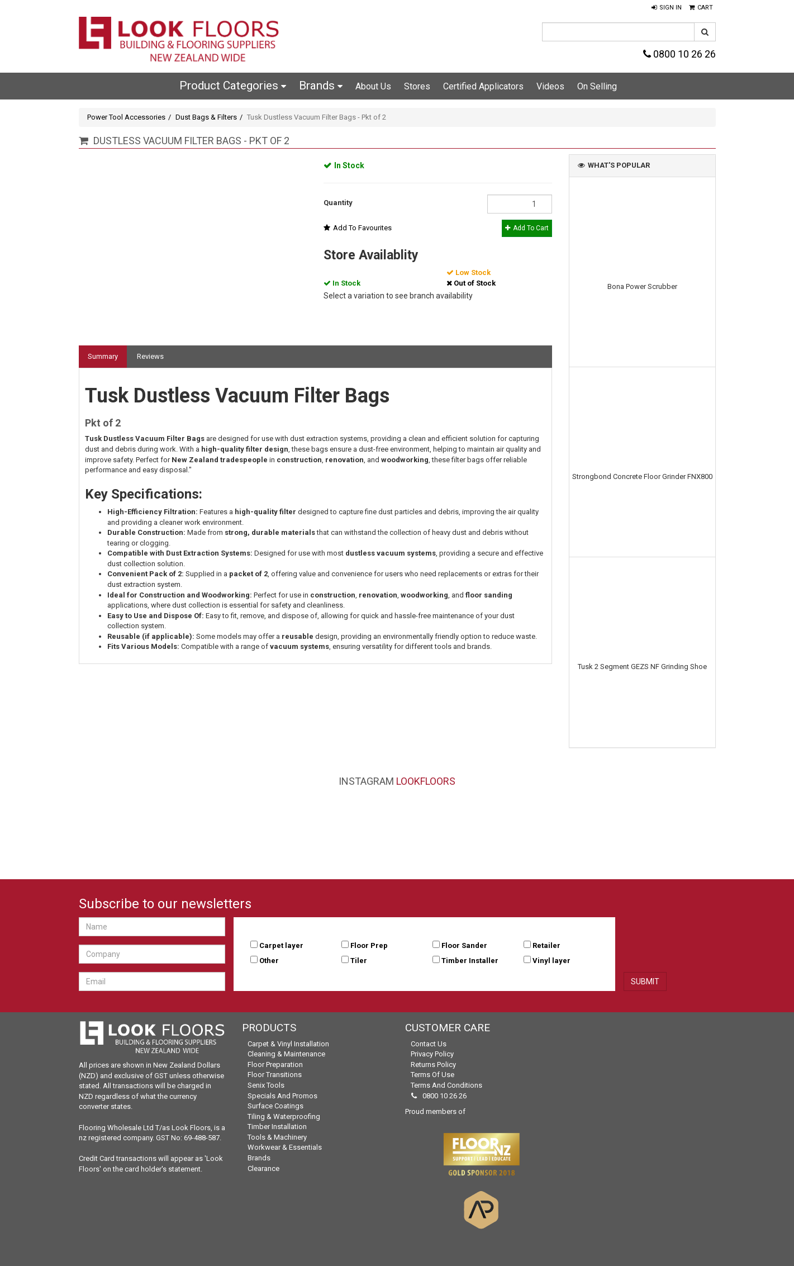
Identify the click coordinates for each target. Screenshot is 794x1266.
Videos (550, 86)
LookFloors (425, 781)
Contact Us (428, 1044)
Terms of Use (432, 1074)
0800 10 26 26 (679, 54)
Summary (103, 356)
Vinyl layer (551, 960)
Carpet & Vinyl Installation (288, 1044)
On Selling (597, 86)
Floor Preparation (275, 1064)
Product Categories (232, 85)
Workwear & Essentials (285, 1147)
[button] (666, 8)
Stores (417, 86)
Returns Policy (433, 1064)
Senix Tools (266, 1085)
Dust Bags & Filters (206, 117)
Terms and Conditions (446, 1085)
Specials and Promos (282, 1096)
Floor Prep (369, 945)
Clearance (263, 1168)
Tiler (358, 960)
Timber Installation (277, 1126)
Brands (321, 85)
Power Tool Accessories (126, 117)
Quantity (338, 202)
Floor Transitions (275, 1074)
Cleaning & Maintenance (286, 1054)
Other (269, 960)
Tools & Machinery (277, 1137)
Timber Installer (469, 960)
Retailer (546, 945)
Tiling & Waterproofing (284, 1116)
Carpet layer (281, 945)
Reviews (150, 356)
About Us (373, 86)
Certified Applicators (483, 86)
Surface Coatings (275, 1106)
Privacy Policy (432, 1054)
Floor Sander (464, 945)
